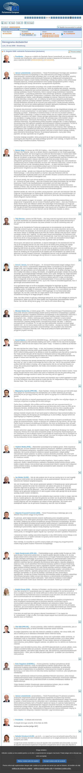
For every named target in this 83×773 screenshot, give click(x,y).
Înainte (19, 23)
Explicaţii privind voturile (50, 35)
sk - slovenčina (73, 18)
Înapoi (13, 23)
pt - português (68, 18)
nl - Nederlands (63, 18)
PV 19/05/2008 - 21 (28, 33)
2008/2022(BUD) (14, 27)
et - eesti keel (37, 18)
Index (5, 23)
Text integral (30, 23)
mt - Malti (61, 18)
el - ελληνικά (40, 18)
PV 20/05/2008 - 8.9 (48, 33)
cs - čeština (30, 18)
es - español (28, 18)
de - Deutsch (35, 18)
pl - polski (66, 18)
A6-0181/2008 (7, 33)
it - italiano (52, 18)
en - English (42, 18)
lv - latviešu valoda (54, 18)
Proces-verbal (75, 51)
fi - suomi (78, 18)
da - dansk (33, 18)
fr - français (44, 18)
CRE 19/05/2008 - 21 (28, 35)
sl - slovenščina (75, 18)
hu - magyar (59, 18)
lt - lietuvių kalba (56, 18)
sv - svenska (80, 18)
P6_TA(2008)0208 (69, 33)
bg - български (25, 18)
